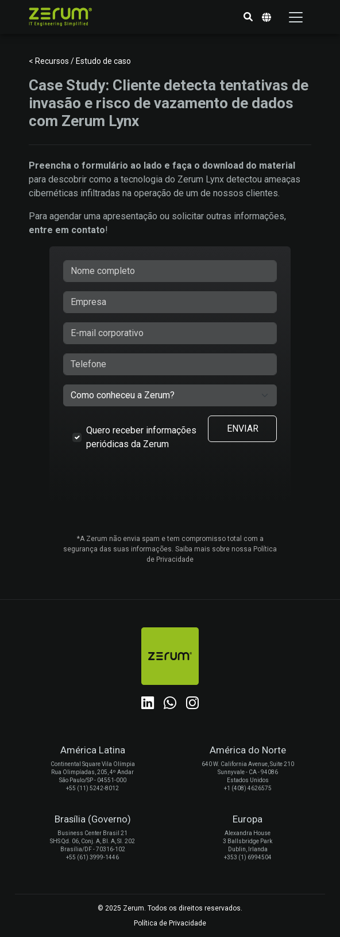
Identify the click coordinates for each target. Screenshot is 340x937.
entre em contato (67, 229)
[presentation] (170, 491)
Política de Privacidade (170, 923)
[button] (248, 17)
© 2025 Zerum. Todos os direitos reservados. (170, 908)
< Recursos (50, 61)
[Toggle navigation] (295, 17)
